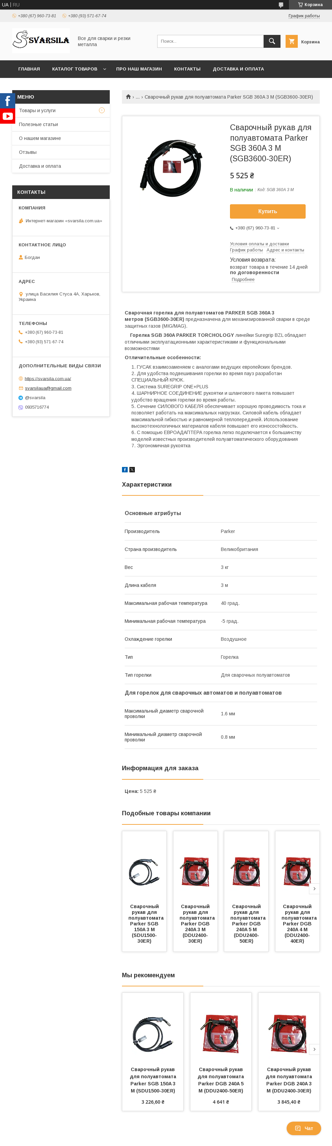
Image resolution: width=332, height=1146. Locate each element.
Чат (304, 1128)
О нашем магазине (40, 138)
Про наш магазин (139, 68)
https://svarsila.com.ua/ (48, 378)
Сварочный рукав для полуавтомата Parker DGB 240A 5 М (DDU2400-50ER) (248, 924)
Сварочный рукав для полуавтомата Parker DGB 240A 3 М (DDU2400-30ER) (198, 924)
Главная (29, 68)
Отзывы (28, 152)
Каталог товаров (74, 68)
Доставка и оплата (238, 68)
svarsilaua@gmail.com (48, 388)
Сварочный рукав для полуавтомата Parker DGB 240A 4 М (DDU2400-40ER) (300, 924)
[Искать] (272, 41)
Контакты (187, 68)
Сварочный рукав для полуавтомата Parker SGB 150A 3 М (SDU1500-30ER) (146, 924)
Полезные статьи (38, 124)
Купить (267, 211)
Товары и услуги (37, 110)
